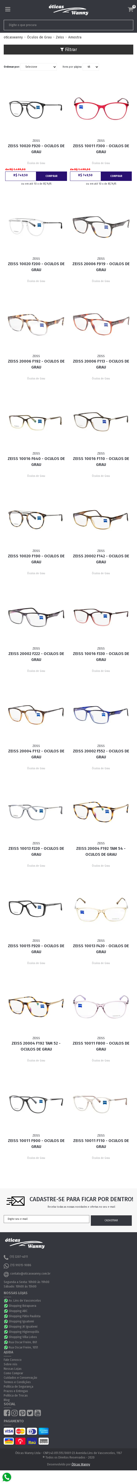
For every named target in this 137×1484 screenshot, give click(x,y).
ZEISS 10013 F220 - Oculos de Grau (36, 851)
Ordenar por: (12, 66)
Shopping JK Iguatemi (23, 1326)
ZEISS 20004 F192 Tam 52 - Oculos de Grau (36, 1046)
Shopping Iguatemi (21, 1321)
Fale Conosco (13, 1360)
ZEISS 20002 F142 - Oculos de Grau (101, 559)
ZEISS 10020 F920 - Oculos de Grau (36, 148)
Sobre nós (10, 1364)
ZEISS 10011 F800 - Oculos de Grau (101, 1046)
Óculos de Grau (39, 37)
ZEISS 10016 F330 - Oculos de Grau (101, 656)
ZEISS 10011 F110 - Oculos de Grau (101, 1143)
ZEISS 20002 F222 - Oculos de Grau (36, 656)
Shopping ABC (18, 1311)
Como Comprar (13, 1373)
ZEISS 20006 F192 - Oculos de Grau (36, 364)
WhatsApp (6, 1300)
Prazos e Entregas (16, 1391)
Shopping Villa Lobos (23, 1337)
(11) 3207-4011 (16, 1257)
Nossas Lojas (13, 1368)
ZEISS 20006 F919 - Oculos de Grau (101, 266)
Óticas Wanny (80, 1464)
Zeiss (60, 37)
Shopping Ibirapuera (22, 1306)
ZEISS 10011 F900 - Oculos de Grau (36, 1143)
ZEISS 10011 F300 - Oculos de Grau (101, 148)
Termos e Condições (17, 1382)
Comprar (51, 176)
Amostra (74, 37)
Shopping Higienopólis (24, 1332)
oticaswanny (13, 37)
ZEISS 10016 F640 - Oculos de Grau (36, 461)
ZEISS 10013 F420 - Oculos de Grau (101, 948)
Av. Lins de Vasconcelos (25, 1300)
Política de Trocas (16, 1395)
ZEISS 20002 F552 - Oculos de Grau (101, 754)
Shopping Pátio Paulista (24, 1316)
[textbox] (55, 25)
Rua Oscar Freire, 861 (23, 1342)
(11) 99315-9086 (17, 1266)
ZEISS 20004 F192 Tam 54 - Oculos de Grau (101, 851)
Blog (7, 1400)
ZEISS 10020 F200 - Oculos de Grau (36, 266)
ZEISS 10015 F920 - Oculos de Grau (36, 948)
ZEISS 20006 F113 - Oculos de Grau (101, 364)
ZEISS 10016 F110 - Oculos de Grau (101, 461)
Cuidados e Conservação (20, 1377)
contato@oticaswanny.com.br (27, 1274)
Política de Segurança (18, 1386)
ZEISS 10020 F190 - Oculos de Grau (36, 559)
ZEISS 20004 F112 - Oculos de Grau (36, 754)
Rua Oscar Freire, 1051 (23, 1347)
